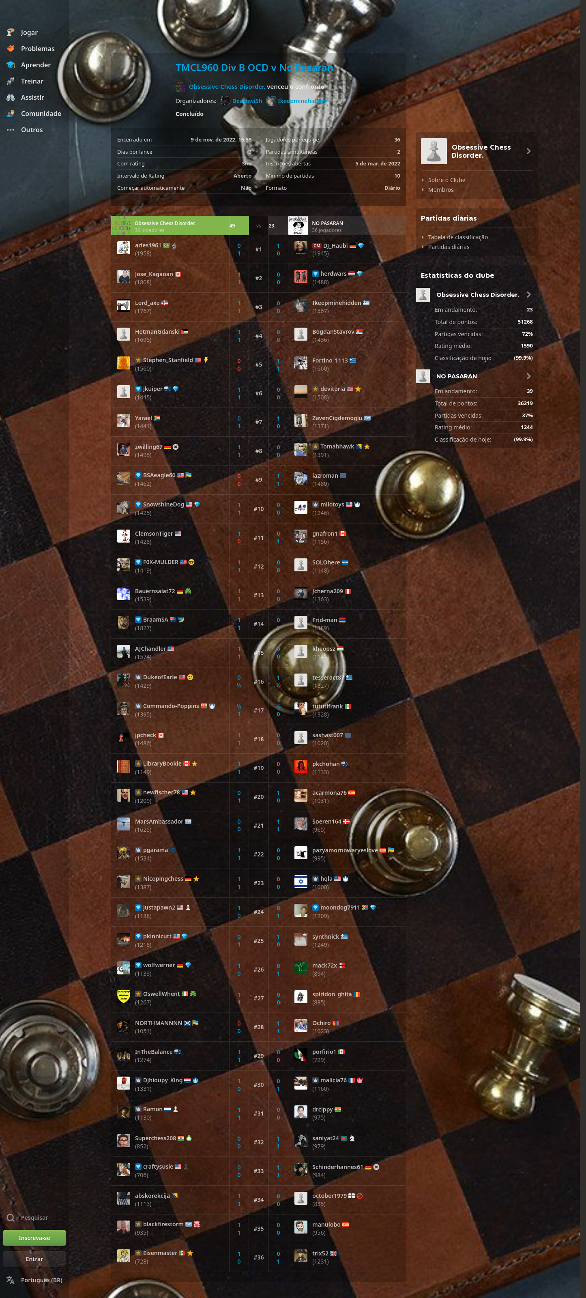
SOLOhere (326, 562)
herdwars (333, 273)
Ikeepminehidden (296, 101)
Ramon (153, 1109)
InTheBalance (154, 1052)
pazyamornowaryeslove (345, 850)
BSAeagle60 (159, 475)
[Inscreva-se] (34, 1238)
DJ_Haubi (335, 245)
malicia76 (333, 1080)
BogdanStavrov (333, 331)
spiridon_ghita (332, 994)
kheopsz (323, 649)
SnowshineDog (163, 504)
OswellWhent (161, 994)
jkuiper (153, 389)
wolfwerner (159, 965)
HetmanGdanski (157, 331)
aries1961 (148, 245)
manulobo (326, 1224)
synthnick (325, 936)
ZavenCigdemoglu (337, 418)
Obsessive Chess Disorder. (227, 86)
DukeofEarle (160, 677)
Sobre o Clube (447, 180)
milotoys (332, 504)
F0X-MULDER (160, 562)
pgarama (155, 850)
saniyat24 (325, 1138)
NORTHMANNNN (158, 1023)
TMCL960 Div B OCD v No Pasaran (254, 67)
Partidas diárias (449, 247)
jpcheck (145, 735)
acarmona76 (329, 793)
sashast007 (327, 735)
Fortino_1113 (330, 360)
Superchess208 (155, 1138)
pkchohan (326, 764)
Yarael (143, 418)
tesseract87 (328, 677)
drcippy (322, 1109)
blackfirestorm (163, 1224)
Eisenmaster (160, 1253)
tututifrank (327, 706)
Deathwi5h (241, 101)
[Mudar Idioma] (34, 1280)
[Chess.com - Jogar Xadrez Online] (34, 13)
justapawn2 (159, 907)
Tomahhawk (337, 446)
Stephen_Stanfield (168, 360)
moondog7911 (340, 907)
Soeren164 (326, 821)
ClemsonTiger (154, 533)
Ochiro (321, 1023)
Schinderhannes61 (337, 1167)
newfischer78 (161, 792)
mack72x (324, 965)
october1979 (329, 1196)
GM (316, 246)
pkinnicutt (157, 936)
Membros (441, 189)
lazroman (325, 475)
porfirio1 (324, 1052)
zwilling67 (149, 447)
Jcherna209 (327, 591)
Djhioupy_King (162, 1080)
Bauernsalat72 (155, 591)
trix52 (320, 1253)
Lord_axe (147, 303)
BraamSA (155, 619)
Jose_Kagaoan (154, 274)
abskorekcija (152, 1196)
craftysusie (158, 1166)
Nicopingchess (163, 878)
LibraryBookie (162, 763)
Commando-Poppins (171, 706)
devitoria (332, 389)
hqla (326, 878)
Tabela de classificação (458, 237)
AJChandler (150, 649)
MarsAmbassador (159, 821)
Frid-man (324, 620)
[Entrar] (34, 1259)
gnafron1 (324, 533)
